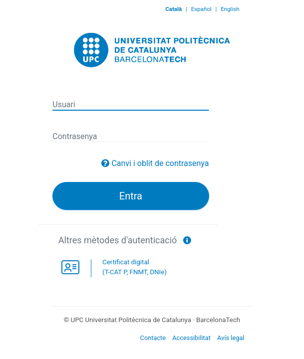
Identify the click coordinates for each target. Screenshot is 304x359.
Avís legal (230, 338)
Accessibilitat (191, 338)
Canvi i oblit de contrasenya (160, 163)
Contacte (153, 338)
